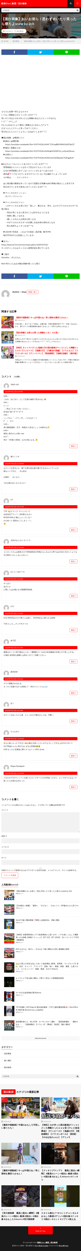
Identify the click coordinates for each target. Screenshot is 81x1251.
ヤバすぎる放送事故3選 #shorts (28, 992)
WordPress (63, 1246)
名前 (4, 836)
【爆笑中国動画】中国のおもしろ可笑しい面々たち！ (20, 1126)
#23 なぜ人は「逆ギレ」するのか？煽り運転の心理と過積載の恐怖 (42, 949)
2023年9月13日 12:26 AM (14, 547)
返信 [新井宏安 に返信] (73, 693)
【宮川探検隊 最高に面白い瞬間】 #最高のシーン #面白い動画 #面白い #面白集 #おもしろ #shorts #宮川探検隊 (20, 1216)
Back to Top (40, 1231)
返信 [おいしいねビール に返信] (73, 596)
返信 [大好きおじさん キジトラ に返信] (73, 561)
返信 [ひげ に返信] (73, 630)
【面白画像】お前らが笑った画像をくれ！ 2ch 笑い (37, 332)
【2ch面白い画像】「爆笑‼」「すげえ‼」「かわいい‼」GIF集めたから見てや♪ (47, 905)
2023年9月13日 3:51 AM (14, 648)
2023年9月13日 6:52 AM (14, 710)
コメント (4, 810)
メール (5, 847)
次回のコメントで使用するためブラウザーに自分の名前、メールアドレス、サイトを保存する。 (39, 870)
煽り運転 (7, 1060)
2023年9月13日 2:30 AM (14, 613)
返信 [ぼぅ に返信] (73, 721)
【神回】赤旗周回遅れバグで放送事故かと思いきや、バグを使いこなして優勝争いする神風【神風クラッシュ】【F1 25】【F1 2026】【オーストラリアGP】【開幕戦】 (47, 937)
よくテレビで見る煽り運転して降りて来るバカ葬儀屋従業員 (40, 978)
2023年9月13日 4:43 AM (14, 679)
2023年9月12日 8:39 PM (14, 392)
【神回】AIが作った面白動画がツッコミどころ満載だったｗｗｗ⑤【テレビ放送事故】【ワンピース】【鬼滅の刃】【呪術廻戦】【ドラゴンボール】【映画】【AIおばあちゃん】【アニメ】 (60, 1131)
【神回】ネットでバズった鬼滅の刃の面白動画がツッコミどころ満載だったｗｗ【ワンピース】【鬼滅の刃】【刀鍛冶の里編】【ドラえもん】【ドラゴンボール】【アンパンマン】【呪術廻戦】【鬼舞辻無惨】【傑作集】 (46, 350)
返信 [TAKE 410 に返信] (73, 446)
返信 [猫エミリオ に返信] (73, 489)
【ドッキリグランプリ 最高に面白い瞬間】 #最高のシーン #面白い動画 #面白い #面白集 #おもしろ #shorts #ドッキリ (60, 1175)
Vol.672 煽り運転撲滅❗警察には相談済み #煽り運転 (38, 920)
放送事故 (7, 1053)
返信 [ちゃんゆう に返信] (73, 756)
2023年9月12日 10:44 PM (14, 464)
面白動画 (20, 31)
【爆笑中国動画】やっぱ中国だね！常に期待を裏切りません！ (42, 317)
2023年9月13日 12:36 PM (14, 773)
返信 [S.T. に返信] (73, 530)
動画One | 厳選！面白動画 (47, 1242)
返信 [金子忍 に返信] (73, 661)
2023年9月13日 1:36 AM (14, 579)
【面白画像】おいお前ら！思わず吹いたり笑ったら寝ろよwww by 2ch (44, 891)
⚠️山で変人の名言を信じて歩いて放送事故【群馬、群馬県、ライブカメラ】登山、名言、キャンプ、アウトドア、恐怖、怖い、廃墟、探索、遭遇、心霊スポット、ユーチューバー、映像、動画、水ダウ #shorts (47, 966)
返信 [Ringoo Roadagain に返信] (73, 787)
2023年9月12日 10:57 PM (14, 507)
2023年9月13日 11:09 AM (14, 739)
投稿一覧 (32, 292)
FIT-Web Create (41, 1246)
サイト (4, 858)
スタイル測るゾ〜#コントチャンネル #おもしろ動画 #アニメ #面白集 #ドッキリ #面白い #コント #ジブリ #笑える (59, 1216)
